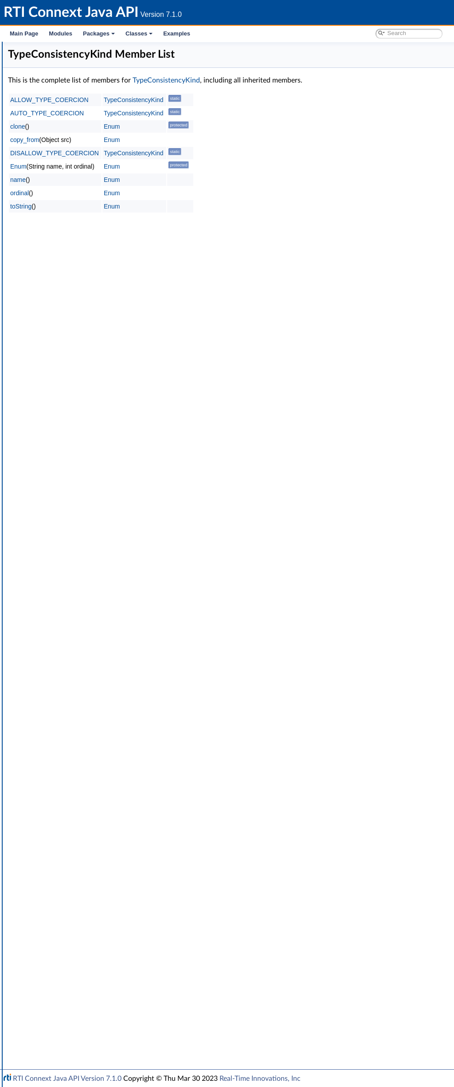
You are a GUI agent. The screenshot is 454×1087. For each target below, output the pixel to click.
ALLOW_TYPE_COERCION (182, 99)
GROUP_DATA (63, 440)
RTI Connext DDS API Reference (67, 98)
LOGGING (57, 499)
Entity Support (56, 196)
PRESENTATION (66, 567)
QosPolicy (56, 840)
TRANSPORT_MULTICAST (79, 713)
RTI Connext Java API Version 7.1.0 (67, 1078)
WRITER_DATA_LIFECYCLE (80, 821)
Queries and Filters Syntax (65, 957)
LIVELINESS (59, 479)
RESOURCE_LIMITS (70, 635)
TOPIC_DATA (61, 674)
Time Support (55, 186)
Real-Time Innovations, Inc (260, 1078)
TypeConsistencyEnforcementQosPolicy (105, 762)
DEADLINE (58, 333)
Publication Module (55, 128)
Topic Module (47, 118)
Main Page (24, 33)
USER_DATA (60, 801)
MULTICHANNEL (67, 518)
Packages (99, 33)
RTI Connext (32, 59)
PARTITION (59, 557)
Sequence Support (61, 928)
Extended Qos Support (74, 547)
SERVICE (55, 645)
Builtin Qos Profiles (62, 167)
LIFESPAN (57, 469)
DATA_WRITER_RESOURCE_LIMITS (92, 323)
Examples (176, 33)
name (151, 179)
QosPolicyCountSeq (70, 860)
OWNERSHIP (62, 528)
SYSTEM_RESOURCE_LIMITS (83, 655)
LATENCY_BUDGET (70, 460)
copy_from (157, 139)
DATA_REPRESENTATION (79, 294)
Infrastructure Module (59, 147)
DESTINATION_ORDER (76, 342)
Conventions (39, 89)
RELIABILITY (60, 625)
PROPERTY (58, 586)
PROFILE (55, 577)
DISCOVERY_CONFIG (73, 352)
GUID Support (56, 206)
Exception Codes (59, 918)
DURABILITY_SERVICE (74, 391)
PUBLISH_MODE (66, 596)
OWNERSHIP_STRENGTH (79, 538)
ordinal (152, 193)
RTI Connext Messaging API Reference (81, 1026)
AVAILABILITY (62, 245)
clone (150, 126)
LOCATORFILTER (67, 489)
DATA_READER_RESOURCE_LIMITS (93, 284)
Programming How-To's (54, 1035)
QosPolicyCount (65, 850)
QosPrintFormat (65, 879)
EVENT (53, 420)
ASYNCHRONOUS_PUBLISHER (87, 235)
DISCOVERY (60, 362)
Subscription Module (57, 137)
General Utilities (51, 977)
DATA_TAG (58, 303)
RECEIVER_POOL (67, 616)
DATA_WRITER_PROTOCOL (82, 313)
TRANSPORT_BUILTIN (74, 694)
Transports (43, 948)
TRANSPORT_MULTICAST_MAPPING (94, 704)
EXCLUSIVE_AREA (68, 430)
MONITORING (63, 508)
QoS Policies (53, 225)
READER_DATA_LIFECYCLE (81, 606)
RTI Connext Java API (37, 50)
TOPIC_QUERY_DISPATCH (80, 684)
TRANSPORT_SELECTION (79, 733)
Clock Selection (57, 157)
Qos (49, 830)
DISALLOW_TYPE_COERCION (187, 153)
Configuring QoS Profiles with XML (77, 1016)
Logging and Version (56, 967)
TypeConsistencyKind (80, 772)
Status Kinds (53, 909)
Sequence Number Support (73, 899)
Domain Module (51, 108)
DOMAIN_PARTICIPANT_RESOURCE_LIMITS (105, 372)
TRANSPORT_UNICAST (75, 743)
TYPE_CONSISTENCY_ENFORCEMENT (97, 752)
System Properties (54, 1006)
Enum (44, 938)
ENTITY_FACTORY (69, 401)
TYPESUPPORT (64, 791)
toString (153, 206)
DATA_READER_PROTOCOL (82, 274)
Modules (60, 33)
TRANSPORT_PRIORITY (76, 723)
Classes (139, 33)
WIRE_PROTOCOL (69, 811)
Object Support (57, 216)
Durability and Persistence (64, 996)
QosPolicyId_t (62, 869)
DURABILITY (61, 381)
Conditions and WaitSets (70, 176)
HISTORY (56, 450)
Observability (47, 987)
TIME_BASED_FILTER (72, 665)
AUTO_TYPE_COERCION (180, 113)
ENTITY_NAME (64, 411)
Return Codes (55, 889)
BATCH (53, 255)
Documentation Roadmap (58, 79)
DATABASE (58, 264)
